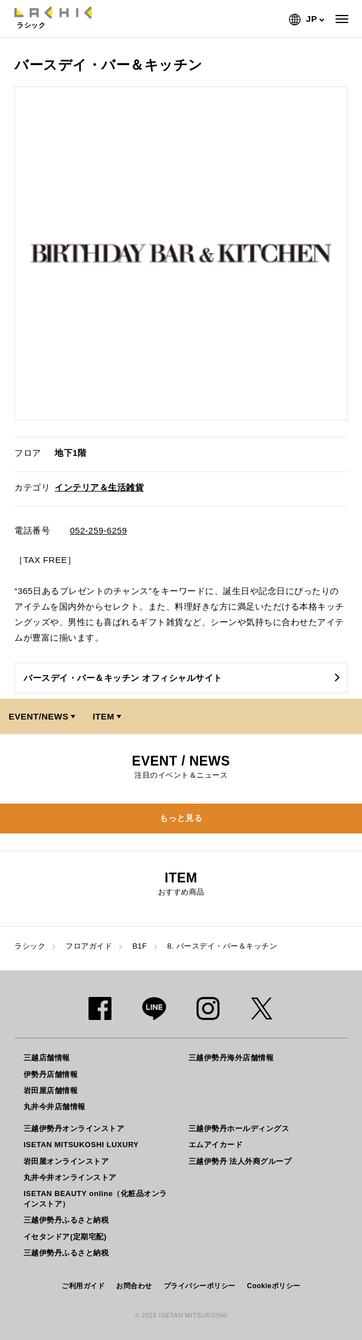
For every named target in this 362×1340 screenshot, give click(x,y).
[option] (181, 253)
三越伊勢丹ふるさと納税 (66, 1220)
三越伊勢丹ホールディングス (239, 1128)
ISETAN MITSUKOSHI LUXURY (81, 1144)
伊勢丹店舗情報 (51, 1074)
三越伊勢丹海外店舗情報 (231, 1057)
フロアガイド (89, 946)
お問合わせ (134, 1286)
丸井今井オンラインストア (70, 1177)
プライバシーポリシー (200, 1286)
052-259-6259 (98, 530)
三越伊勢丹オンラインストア (74, 1128)
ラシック (29, 946)
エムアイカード (215, 1144)
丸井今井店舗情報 (55, 1106)
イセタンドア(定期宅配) (65, 1236)
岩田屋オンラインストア (66, 1161)
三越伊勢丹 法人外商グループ (240, 1161)
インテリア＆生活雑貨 (99, 487)
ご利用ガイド (83, 1286)
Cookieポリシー (274, 1286)
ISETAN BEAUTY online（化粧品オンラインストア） (95, 1198)
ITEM (103, 716)
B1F (139, 946)
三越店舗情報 (47, 1057)
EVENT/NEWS (38, 716)
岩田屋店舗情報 (51, 1090)
